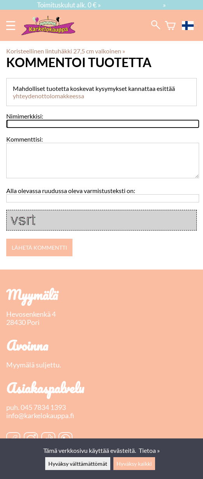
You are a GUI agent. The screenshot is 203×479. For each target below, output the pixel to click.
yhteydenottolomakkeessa (48, 95)
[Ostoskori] (170, 25)
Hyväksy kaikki (134, 463)
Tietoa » (149, 450)
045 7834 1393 (43, 407)
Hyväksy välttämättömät (77, 463)
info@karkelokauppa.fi (40, 416)
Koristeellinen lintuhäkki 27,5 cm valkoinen (65, 51)
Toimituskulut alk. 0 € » (69, 5)
